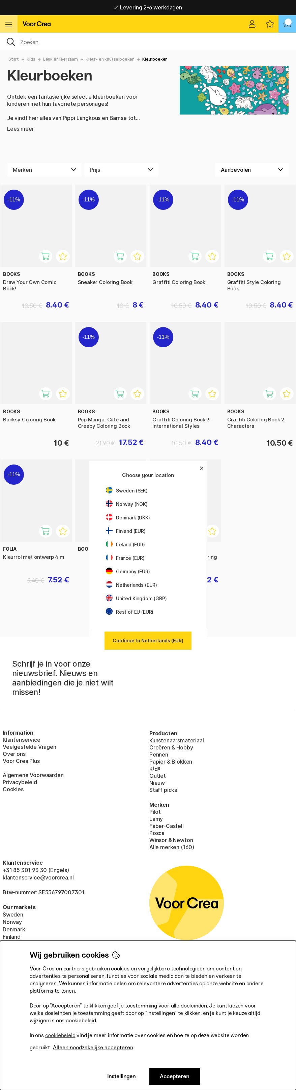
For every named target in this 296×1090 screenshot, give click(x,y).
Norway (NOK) (127, 504)
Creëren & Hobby (171, 747)
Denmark (14, 929)
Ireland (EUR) (125, 544)
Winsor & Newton (171, 840)
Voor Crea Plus (21, 761)
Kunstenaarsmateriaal (176, 740)
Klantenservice (21, 739)
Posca (157, 833)
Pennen (158, 754)
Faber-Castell (166, 826)
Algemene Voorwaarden (33, 775)
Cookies (13, 789)
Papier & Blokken (170, 761)
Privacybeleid (20, 782)
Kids (31, 59)
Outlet (157, 775)
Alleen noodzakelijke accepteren (93, 1047)
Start (13, 59)
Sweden (13, 914)
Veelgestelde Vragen (29, 746)
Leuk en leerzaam (60, 59)
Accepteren (174, 1076)
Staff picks (163, 790)
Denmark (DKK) (128, 517)
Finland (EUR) (126, 531)
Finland (12, 936)
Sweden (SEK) (127, 490)
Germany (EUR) (128, 571)
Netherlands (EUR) (131, 585)
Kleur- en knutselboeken (110, 59)
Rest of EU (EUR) (129, 612)
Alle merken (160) (171, 847)
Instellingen (121, 1076)
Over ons (14, 753)
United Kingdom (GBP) (136, 598)
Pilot (155, 811)
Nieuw (157, 782)
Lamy (156, 818)
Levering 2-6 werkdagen (148, 7)
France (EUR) (125, 558)
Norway (12, 922)
